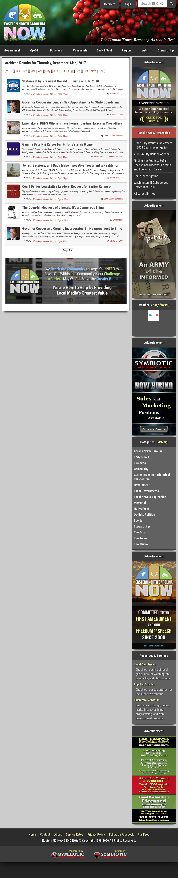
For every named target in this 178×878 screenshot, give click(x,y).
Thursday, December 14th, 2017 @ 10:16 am (51, 199)
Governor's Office (116, 114)
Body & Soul (104, 50)
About (58, 834)
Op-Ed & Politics (144, 514)
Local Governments (146, 491)
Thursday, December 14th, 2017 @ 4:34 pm (50, 136)
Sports (138, 520)
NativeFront (141, 508)
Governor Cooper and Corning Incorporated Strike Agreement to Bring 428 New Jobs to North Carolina (72, 230)
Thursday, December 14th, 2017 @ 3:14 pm (50, 178)
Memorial (140, 503)
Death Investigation (146, 176)
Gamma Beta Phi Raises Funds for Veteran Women (58, 144)
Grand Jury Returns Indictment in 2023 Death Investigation (153, 145)
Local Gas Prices (145, 664)
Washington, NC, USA (154, 323)
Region (126, 50)
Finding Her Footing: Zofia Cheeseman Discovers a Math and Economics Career (152, 165)
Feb (25, 71)
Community (80, 50)
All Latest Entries (144, 193)
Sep (78, 71)
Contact (45, 834)
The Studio (141, 544)
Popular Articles (144, 684)
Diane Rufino (118, 220)
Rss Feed (143, 834)
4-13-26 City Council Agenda (151, 154)
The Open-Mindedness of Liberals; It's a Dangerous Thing (63, 207)
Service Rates (74, 834)
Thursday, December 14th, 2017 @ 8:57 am (50, 241)
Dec (101, 71)
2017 (9, 71)
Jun (55, 71)
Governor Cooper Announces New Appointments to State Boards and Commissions (71, 104)
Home (32, 834)
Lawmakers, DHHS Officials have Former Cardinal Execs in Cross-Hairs (72, 123)
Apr (40, 71)
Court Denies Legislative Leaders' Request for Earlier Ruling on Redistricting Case (67, 188)
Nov (93, 71)
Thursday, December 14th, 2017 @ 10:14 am (51, 220)
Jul (63, 71)
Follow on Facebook (121, 834)
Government (12, 50)
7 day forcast (160, 305)
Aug (70, 71)
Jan (17, 71)
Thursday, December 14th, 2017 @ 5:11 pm (50, 94)
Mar (32, 71)
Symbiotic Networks (147, 700)
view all (162, 442)
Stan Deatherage (116, 93)
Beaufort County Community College (108, 156)
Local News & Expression (150, 497)
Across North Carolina (148, 451)
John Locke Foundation (113, 135)
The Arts (139, 532)
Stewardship (166, 50)
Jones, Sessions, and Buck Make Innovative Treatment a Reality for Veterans (70, 167)
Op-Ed (34, 50)
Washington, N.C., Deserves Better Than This (151, 185)
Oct (85, 71)
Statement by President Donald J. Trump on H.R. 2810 (60, 81)
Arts (145, 50)
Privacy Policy (96, 834)
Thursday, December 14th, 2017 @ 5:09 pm (50, 115)
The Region (141, 538)
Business (56, 50)
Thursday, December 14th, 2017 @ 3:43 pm (50, 157)
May (47, 71)
